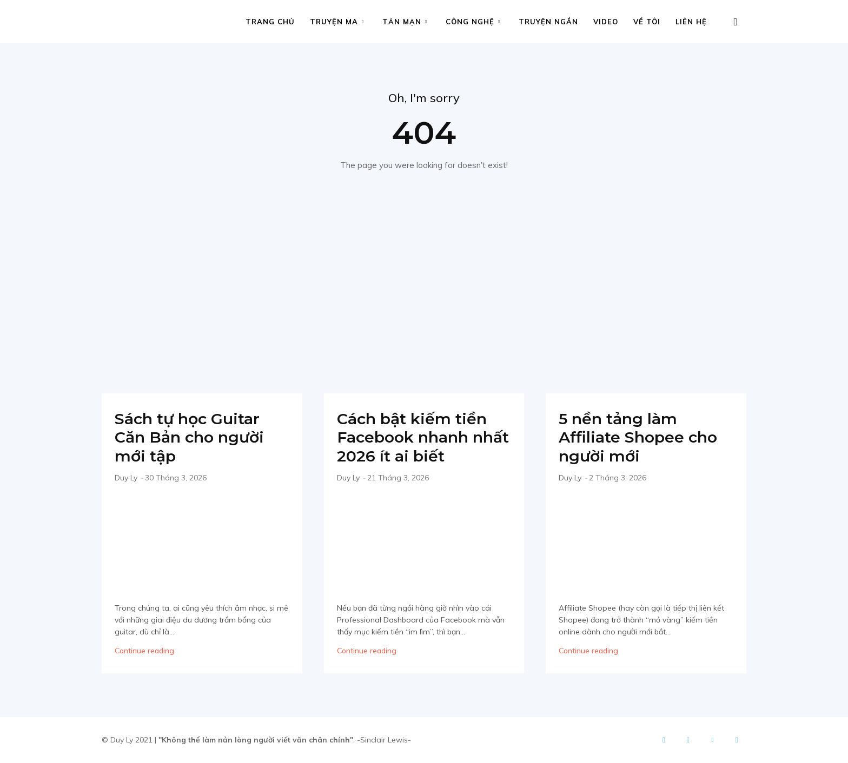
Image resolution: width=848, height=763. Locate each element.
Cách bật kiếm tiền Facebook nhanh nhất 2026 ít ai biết (415, 437)
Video (605, 21)
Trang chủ (270, 21)
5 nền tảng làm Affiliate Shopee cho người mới (642, 437)
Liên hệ (691, 21)
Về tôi (646, 21)
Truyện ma (337, 21)
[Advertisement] (424, 280)
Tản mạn (404, 21)
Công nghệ (473, 21)
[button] (735, 22)
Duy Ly (126, 478)
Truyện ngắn (548, 21)
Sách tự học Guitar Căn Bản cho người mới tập (192, 437)
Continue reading (144, 650)
